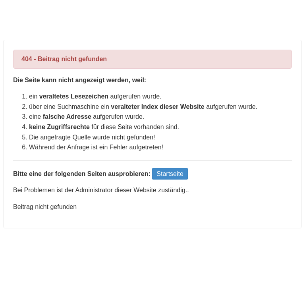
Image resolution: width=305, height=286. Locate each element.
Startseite (169, 173)
